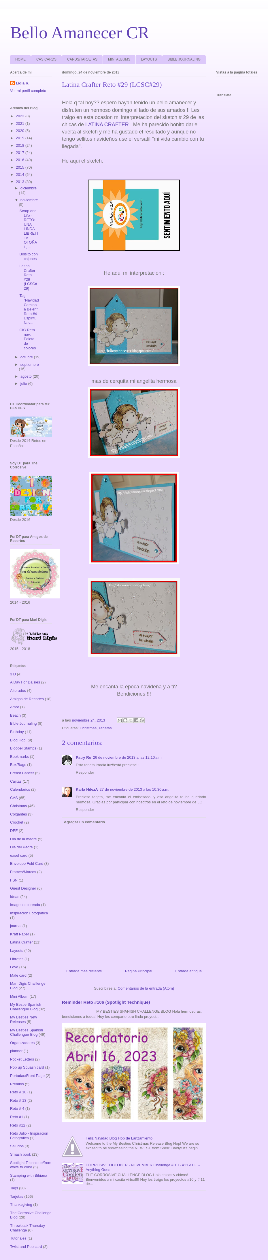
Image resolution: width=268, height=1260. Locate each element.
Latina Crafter (21, 942)
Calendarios (20, 789)
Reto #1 (16, 1117)
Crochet (16, 822)
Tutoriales (18, 1238)
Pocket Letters (22, 1059)
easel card (18, 855)
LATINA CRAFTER (107, 124)
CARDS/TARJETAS (82, 59)
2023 (20, 116)
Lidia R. (22, 83)
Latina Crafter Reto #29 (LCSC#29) (28, 277)
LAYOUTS (149, 59)
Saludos (17, 1146)
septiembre (29, 364)
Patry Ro (83, 757)
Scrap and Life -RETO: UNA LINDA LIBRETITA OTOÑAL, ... (28, 229)
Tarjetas (105, 728)
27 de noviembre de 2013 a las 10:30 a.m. (134, 789)
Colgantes (18, 814)
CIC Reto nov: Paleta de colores (27, 339)
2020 (20, 131)
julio (24, 383)
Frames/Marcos (23, 872)
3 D (13, 674)
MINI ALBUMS (119, 59)
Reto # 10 (18, 1092)
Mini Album (19, 996)
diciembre (28, 188)
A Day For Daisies (25, 682)
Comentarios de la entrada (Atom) (146, 988)
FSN (14, 880)
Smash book (20, 1154)
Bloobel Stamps (23, 748)
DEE (14, 830)
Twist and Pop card (26, 1246)
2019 (20, 138)
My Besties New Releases (23, 1019)
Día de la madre (23, 839)
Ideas (14, 896)
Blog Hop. (18, 740)
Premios (17, 1084)
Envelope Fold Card (26, 863)
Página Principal (138, 971)
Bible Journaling (23, 723)
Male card (18, 975)
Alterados (18, 690)
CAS (14, 798)
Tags (14, 1188)
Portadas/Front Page (27, 1075)
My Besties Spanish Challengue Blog (26, 1032)
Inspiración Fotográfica (29, 913)
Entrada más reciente (84, 971)
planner (16, 1051)
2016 (20, 160)
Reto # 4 (17, 1108)
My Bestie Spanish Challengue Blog (25, 1006)
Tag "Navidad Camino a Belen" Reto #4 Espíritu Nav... (29, 309)
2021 (20, 123)
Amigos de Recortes (27, 699)
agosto (26, 376)
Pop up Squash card (27, 1067)
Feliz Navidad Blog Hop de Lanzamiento (119, 1138)
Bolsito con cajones (28, 256)
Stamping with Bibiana (28, 1175)
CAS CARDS (46, 59)
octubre (27, 357)
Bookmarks (19, 756)
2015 (20, 167)
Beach (15, 715)
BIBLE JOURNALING (184, 59)
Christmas (88, 728)
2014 (20, 174)
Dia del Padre (21, 847)
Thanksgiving (21, 1204)
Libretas (16, 959)
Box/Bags (18, 764)
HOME (20, 59)
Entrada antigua (188, 971)
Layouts (16, 950)
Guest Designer (23, 888)
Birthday (17, 732)
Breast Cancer (22, 773)
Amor (14, 707)
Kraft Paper (19, 934)
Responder (85, 772)
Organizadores (22, 1043)
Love (14, 967)
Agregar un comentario (84, 822)
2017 (20, 152)
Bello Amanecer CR (79, 32)
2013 (20, 182)
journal (15, 926)
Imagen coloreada (25, 905)
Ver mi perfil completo (28, 90)
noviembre (29, 200)
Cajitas (16, 781)
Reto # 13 (18, 1100)
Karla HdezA (87, 789)
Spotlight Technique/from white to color (30, 1165)
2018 (20, 145)
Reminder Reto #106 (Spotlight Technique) (106, 1002)
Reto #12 (17, 1125)
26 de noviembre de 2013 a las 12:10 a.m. (128, 757)
